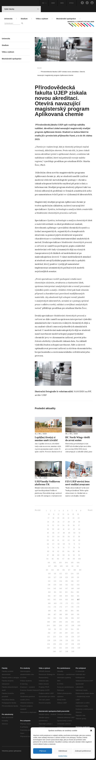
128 (61, 577)
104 (66, 563)
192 (49, 618)
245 (78, 648)
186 (49, 614)
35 (68, 525)
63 (69, 540)
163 (54, 600)
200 (60, 622)
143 (78, 585)
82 (58, 551)
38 (48, 529)
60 (53, 540)
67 (53, 544)
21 (68, 518)
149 (78, 588)
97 (63, 559)
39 (53, 529)
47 (58, 533)
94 (47, 559)
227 (78, 637)
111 (72, 566)
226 (72, 637)
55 (63, 537)
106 (78, 563)
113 (47, 570)
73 (48, 548)
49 (69, 533)
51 (79, 533)
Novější (37, 510)
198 (48, 622)
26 (58, 522)
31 (48, 525)
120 (49, 574)
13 (63, 514)
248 (66, 651)
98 (68, 559)
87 (48, 555)
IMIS (62, 3)
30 (79, 522)
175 (55, 607)
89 (58, 555)
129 (66, 577)
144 (49, 588)
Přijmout (42, 751)
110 (67, 566)
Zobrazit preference (83, 751)
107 (49, 566)
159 (66, 596)
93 (79, 555)
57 (74, 537)
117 (69, 570)
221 (78, 633)
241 (54, 648)
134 (60, 581)
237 (66, 644)
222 (48, 637)
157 (55, 596)
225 (66, 637)
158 (60, 596)
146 (60, 588)
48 (64, 533)
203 (78, 622)
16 (78, 514)
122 (60, 574)
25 (53, 522)
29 (74, 522)
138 (49, 585)
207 (66, 625)
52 (48, 537)
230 (60, 640)
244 (72, 648)
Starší (90, 510)
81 (53, 551)
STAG (71, 3)
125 (78, 574)
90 (64, 555)
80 (48, 551)
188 (60, 614)
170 (61, 603)
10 (49, 514)
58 (79, 537)
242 (60, 648)
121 (55, 574)
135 (66, 581)
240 (48, 648)
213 (66, 629)
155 (78, 592)
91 (69, 555)
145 (54, 588)
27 (63, 522)
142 (72, 585)
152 (60, 592)
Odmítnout (62, 751)
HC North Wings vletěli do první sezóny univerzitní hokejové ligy (78, 440)
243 (66, 648)
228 (48, 640)
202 (72, 622)
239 (78, 644)
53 (53, 537)
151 (55, 592)
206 (60, 625)
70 (69, 544)
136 (72, 581)
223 (54, 637)
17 (48, 518)
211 (55, 629)
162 (49, 600)
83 (63, 551)
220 (72, 633)
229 (54, 640)
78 (74, 548)
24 (48, 522)
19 (58, 518)
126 (49, 577)
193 (54, 618)
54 (58, 537)
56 (69, 537)
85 (74, 551)
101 (49, 563)
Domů (39, 68)
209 (78, 625)
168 (49, 603)
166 (72, 600)
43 (74, 529)
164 (60, 600)
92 (74, 555)
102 (54, 563)
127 (55, 577)
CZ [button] (44, 3)
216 (49, 633)
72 (79, 544)
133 (55, 581)
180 (49, 611)
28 (69, 522)
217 (55, 633)
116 (63, 570)
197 (78, 618)
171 (67, 603)
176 (60, 607)
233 (78, 640)
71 (74, 544)
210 (49, 629)
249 (72, 651)
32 (53, 525)
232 (72, 640)
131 (78, 577)
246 (54, 651)
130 (72, 577)
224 (60, 637)
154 (72, 592)
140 (60, 585)
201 (66, 622)
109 (61, 566)
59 (48, 540)
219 (66, 633)
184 (72, 611)
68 (58, 544)
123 (66, 574)
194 (60, 618)
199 (54, 622)
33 (58, 525)
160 (72, 596)
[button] (91, 730)
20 (63, 518)
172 (72, 603)
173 (78, 603)
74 (53, 548)
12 (58, 514)
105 (72, 563)
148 (72, 588)
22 (73, 518)
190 (72, 614)
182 (60, 611)
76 (63, 548)
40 (58, 529)
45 (48, 533)
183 (66, 611)
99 (74, 559)
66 (48, 544)
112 (78, 566)
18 (53, 518)
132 (49, 581)
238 (72, 644)
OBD (53, 3)
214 (72, 629)
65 (79, 540)
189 (66, 614)
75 (58, 548)
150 (49, 592)
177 (66, 607)
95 (53, 559)
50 (74, 533)
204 (48, 625)
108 (55, 566)
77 (69, 548)
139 (55, 585)
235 (54, 644)
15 (73, 514)
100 (79, 559)
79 (79, 548)
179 (78, 607)
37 (79, 525)
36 (74, 525)
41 (63, 529)
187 (55, 614)
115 (58, 570)
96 (58, 559)
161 (78, 596)
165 (66, 600)
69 (64, 544)
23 (78, 518)
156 (49, 596)
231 (67, 640)
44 (79, 529)
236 (60, 644)
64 (74, 540)
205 (54, 625)
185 (78, 611)
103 (60, 563)
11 (53, 514)
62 (63, 540)
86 (79, 551)
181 (55, 611)
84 (68, 551)
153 (66, 592)
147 (66, 588)
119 (80, 570)
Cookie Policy (62, 756)
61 (58, 540)
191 (78, 614)
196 (72, 618)
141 (66, 585)
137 (78, 581)
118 (75, 570)
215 (78, 629)
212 (60, 629)
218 (60, 633)
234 (48, 644)
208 (72, 625)
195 (66, 618)
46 (53, 533)
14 (68, 514)
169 (55, 603)
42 (69, 529)
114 (52, 570)
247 (60, 651)
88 (53, 555)
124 (72, 574)
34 (63, 525)
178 (72, 607)
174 (49, 607)
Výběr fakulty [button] (21, 9)
